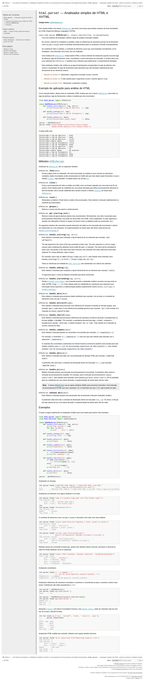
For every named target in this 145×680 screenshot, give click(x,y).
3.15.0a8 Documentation (20, 3)
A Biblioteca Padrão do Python (39, 3)
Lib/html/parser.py (56, 22)
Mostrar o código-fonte (10, 52)
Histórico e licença (121, 669)
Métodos (12, 23)
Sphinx (137, 678)
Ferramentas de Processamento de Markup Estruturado (69, 3)
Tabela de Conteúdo (11, 15)
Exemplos (9, 24)
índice (140, 3)
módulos (134, 3)
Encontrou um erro (137, 676)
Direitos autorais (119, 663)
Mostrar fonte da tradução (11, 54)
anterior (121, 3)
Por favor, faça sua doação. (135, 672)
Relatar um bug (8, 49)
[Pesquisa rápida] (130, 6)
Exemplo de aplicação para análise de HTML (19, 21)
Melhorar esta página (10, 50)
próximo (127, 3)
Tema (114, 6)
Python (7, 3)
